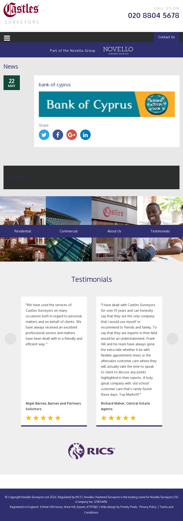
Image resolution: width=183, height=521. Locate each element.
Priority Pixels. (129, 507)
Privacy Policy (148, 507)
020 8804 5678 (153, 15)
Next (172, 339)
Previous (10, 339)
